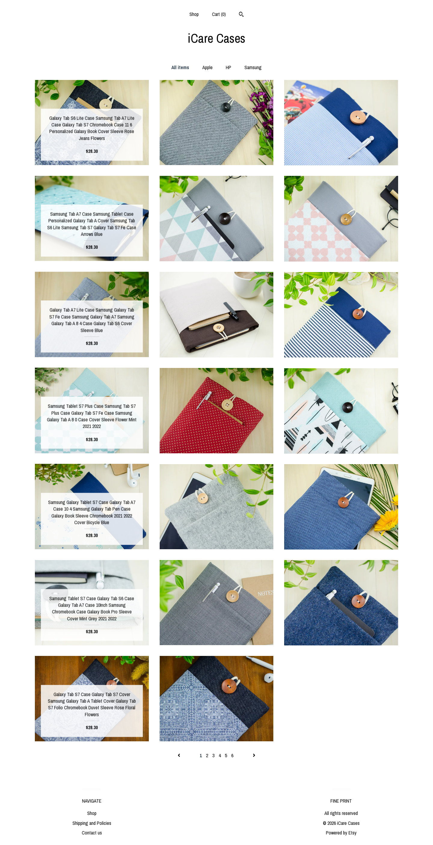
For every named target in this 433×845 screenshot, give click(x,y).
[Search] (241, 15)
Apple (207, 67)
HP (228, 67)
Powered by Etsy (341, 832)
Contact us (92, 832)
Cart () (219, 14)
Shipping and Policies (91, 823)
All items (180, 67)
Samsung (253, 67)
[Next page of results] (254, 755)
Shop (194, 14)
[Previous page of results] (179, 755)
